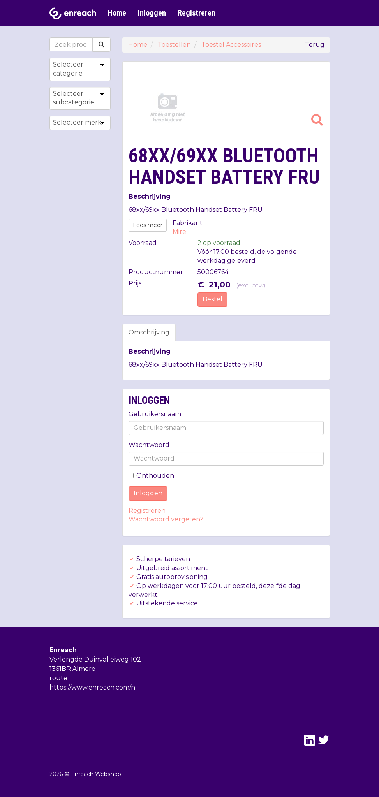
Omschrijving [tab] (149, 332)
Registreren (196, 13)
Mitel (180, 232)
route (58, 678)
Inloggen (152, 13)
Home (117, 13)
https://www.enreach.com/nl (93, 687)
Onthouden (151, 475)
